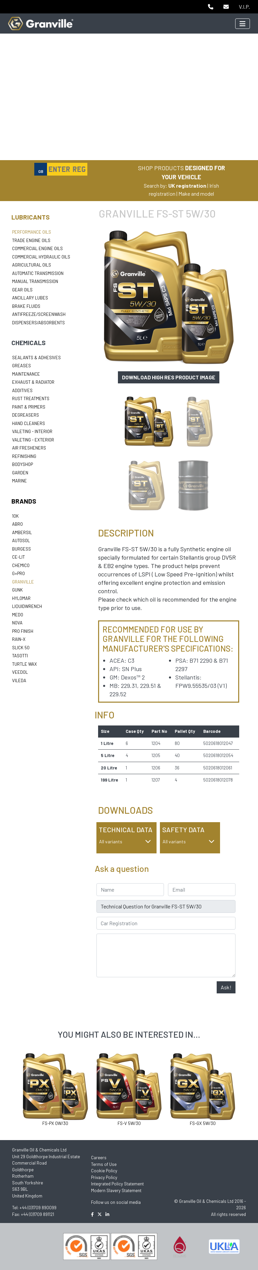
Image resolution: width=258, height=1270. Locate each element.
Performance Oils (31, 232)
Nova (17, 622)
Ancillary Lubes (30, 297)
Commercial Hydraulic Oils (41, 257)
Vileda (19, 680)
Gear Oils (22, 289)
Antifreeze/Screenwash (39, 314)
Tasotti (20, 655)
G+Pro (18, 573)
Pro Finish (22, 631)
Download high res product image (168, 377)
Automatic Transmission (37, 273)
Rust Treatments (30, 398)
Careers (98, 1157)
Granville (23, 581)
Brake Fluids (26, 306)
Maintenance (26, 374)
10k (15, 516)
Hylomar (21, 598)
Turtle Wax (24, 664)
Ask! (226, 987)
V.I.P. (244, 6)
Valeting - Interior (32, 431)
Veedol (20, 672)
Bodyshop (22, 464)
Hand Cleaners (28, 423)
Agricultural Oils (31, 265)
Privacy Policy (104, 1177)
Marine (19, 480)
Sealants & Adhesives (36, 357)
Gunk (17, 590)
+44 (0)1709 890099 (37, 1207)
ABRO (17, 524)
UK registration (187, 185)
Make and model (196, 193)
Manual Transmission (35, 281)
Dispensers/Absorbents (38, 322)
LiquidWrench (27, 606)
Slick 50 (21, 647)
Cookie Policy (104, 1170)
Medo (17, 614)
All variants (125, 841)
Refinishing (24, 456)
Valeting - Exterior (33, 439)
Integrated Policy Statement (117, 1183)
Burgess (21, 549)
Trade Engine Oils (31, 240)
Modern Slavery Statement (116, 1190)
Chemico (21, 565)
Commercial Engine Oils (37, 248)
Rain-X (19, 639)
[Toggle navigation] (242, 23)
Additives (22, 390)
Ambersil (22, 532)
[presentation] (147, 994)
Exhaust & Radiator (33, 382)
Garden (20, 472)
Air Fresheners (29, 448)
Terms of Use (104, 1164)
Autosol (21, 540)
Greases (21, 365)
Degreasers (25, 415)
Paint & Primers (28, 407)
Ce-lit (18, 557)
